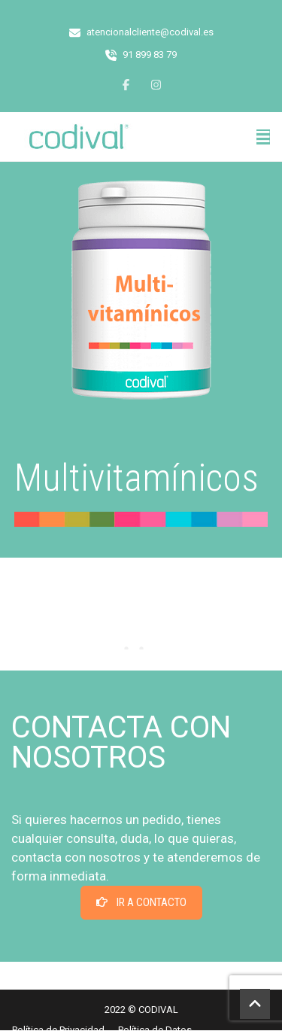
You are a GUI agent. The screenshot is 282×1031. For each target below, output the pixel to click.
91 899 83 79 (150, 54)
